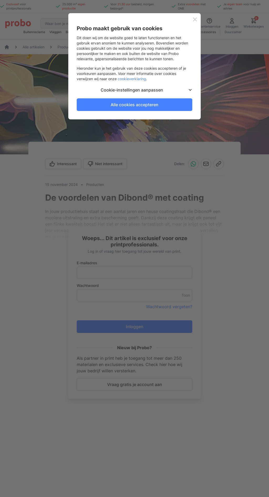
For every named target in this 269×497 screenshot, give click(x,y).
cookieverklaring (132, 79)
